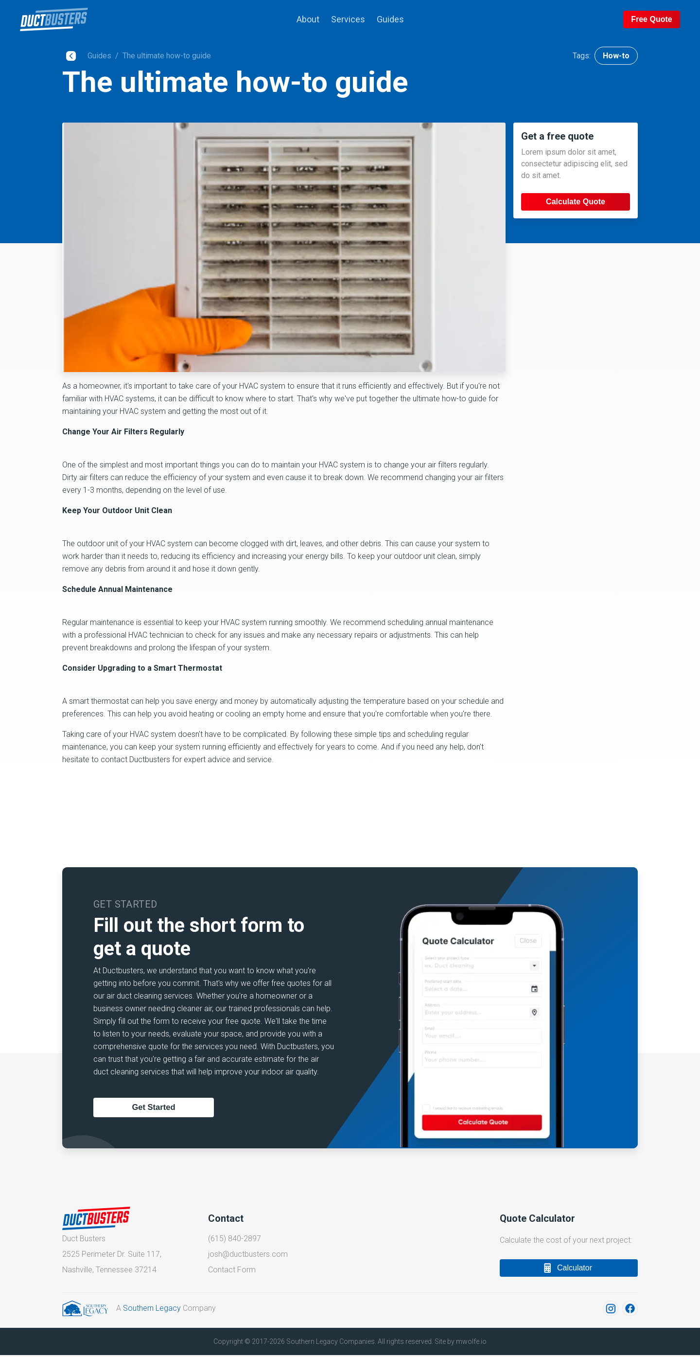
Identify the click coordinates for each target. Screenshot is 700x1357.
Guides (390, 19)
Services (348, 19)
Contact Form (232, 1271)
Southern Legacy (152, 1310)
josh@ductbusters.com (248, 1255)
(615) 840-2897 (234, 1240)
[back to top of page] (96, 19)
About (308, 19)
